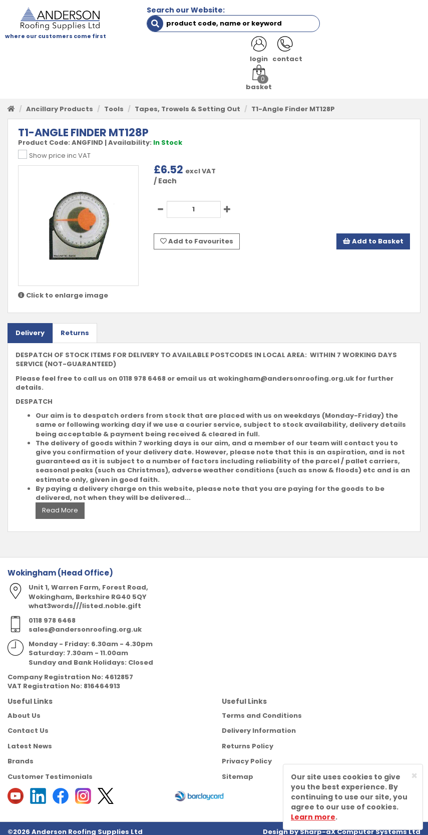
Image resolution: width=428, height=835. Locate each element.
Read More (60, 503)
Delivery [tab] (30, 326)
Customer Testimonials (50, 770)
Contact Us (28, 724)
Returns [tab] (75, 326)
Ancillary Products (59, 102)
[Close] (414, 775)
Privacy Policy (247, 754)
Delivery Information (259, 724)
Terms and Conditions (262, 708)
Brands (21, 754)
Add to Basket (373, 233)
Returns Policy (247, 739)
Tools (114, 102)
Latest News (30, 739)
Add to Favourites (196, 233)
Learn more (313, 817)
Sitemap (237, 770)
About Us (24, 708)
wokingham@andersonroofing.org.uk (286, 371)
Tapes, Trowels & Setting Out (187, 102)
